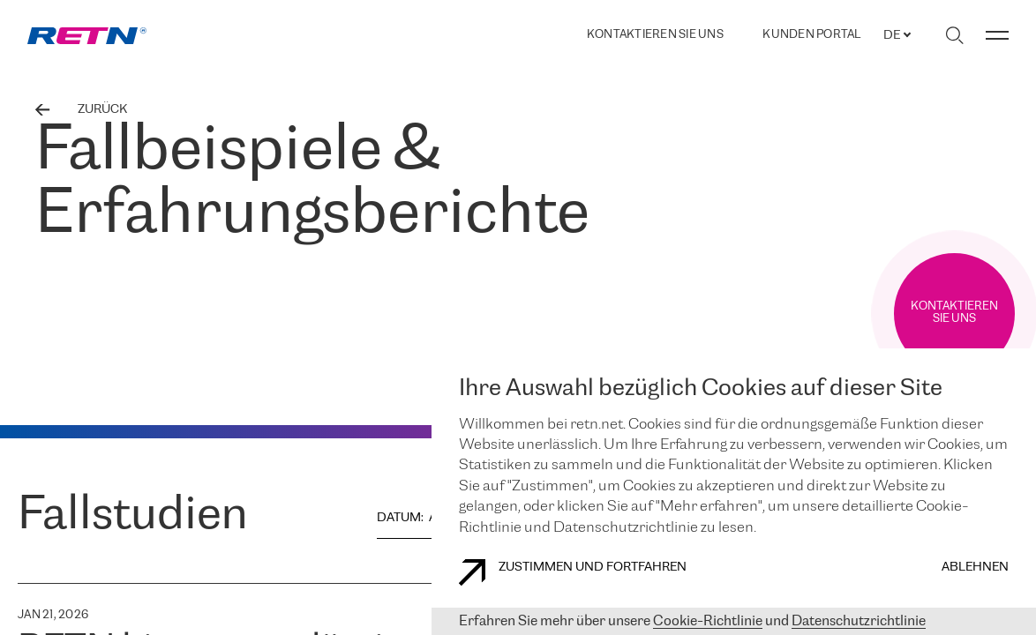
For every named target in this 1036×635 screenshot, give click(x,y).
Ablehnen (975, 567)
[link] (86, 35)
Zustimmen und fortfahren (573, 572)
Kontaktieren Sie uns (655, 35)
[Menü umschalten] (997, 35)
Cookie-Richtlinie (707, 621)
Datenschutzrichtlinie (859, 621)
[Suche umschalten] (954, 35)
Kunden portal (811, 35)
